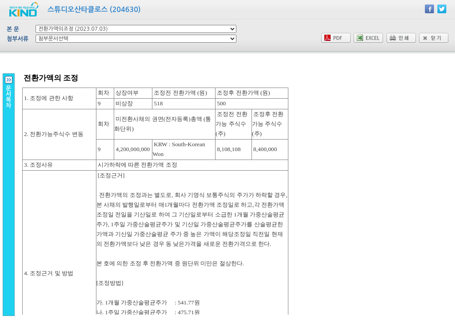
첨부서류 (17, 39)
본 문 (13, 29)
